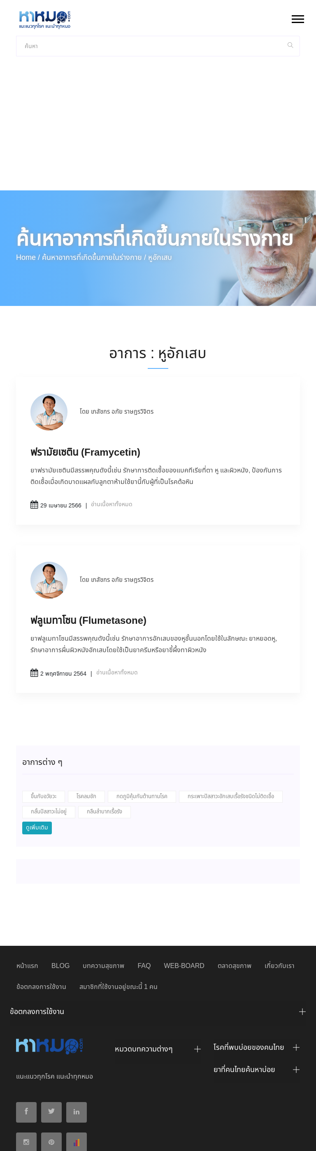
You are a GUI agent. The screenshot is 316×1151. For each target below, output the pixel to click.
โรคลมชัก (86, 730)
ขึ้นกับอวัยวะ (43, 730)
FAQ (144, 899)
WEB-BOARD (184, 899)
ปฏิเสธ (290, 1137)
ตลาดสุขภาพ (234, 899)
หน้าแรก (27, 899)
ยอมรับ (266, 1138)
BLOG (60, 899)
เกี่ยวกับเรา (280, 899)
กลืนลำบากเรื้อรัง (104, 745)
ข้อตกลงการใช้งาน (41, 920)
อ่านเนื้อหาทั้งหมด (111, 437)
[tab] (158, 947)
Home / (28, 190)
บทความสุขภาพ (103, 899)
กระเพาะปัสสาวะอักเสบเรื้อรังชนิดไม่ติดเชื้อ (231, 730)
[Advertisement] (158, 61)
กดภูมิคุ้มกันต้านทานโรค (141, 730)
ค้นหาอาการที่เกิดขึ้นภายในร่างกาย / (94, 190)
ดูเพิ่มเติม (37, 761)
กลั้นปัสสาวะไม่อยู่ (49, 745)
